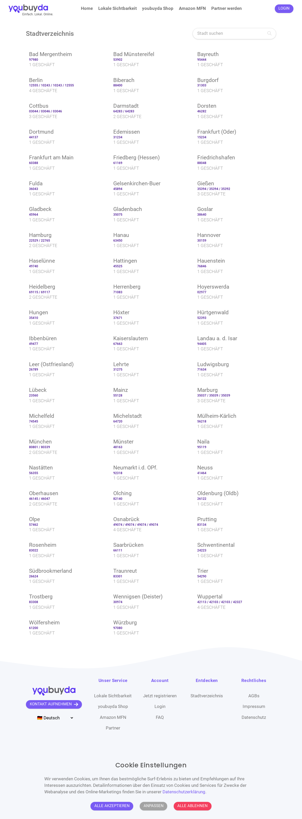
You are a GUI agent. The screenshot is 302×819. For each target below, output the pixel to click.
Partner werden (226, 8)
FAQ (160, 717)
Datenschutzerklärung (184, 791)
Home (87, 8)
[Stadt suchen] (234, 33)
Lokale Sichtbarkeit (117, 8)
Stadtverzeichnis (207, 695)
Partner (113, 728)
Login (159, 706)
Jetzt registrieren (160, 695)
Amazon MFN (192, 8)
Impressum (254, 706)
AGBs (253, 695)
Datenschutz (254, 717)
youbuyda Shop (157, 8)
